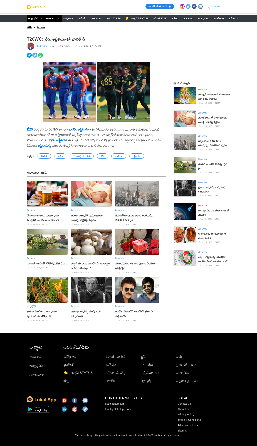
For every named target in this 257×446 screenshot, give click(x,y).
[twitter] (35, 57)
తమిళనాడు (36, 374)
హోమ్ (29, 27)
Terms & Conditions (189, 419)
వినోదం (111, 364)
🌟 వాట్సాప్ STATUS (78, 372)
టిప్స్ (66, 380)
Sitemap (182, 430)
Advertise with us (188, 425)
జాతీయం (147, 364)
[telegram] (29, 57)
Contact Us (184, 403)
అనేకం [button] (233, 18)
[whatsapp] (41, 57)
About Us (183, 409)
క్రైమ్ (143, 356)
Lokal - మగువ (115, 356)
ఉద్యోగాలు (70, 356)
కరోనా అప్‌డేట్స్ (115, 372)
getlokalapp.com (115, 403)
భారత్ (72, 129)
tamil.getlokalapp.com (118, 409)
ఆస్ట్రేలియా (83, 129)
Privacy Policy (186, 414)
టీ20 (30, 129)
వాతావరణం (184, 372)
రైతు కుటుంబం (186, 364)
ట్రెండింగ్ (68, 364)
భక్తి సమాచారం (150, 372)
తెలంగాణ (50, 18)
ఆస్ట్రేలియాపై (44, 145)
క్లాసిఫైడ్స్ (146, 380)
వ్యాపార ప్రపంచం (187, 380)
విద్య (179, 356)
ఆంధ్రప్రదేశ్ (33, 18)
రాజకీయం (112, 380)
